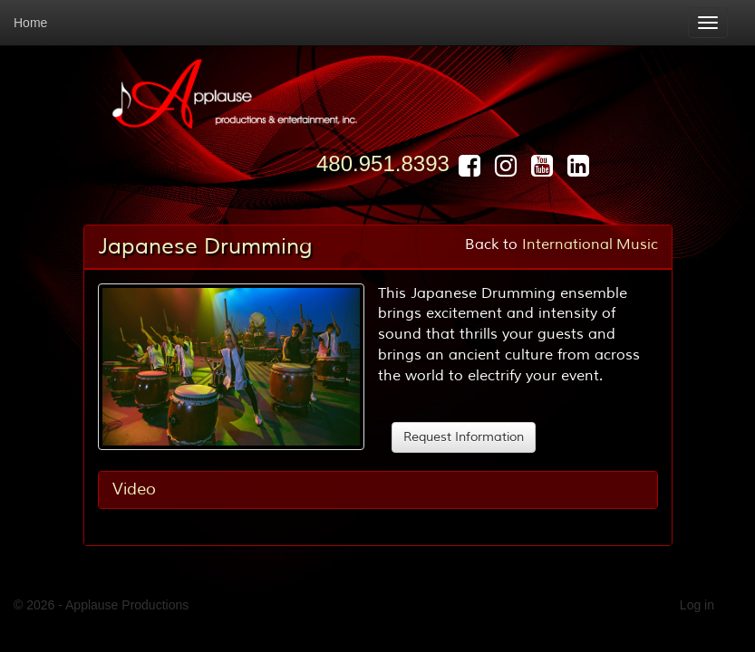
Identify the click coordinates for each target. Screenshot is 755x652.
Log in (697, 605)
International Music (590, 244)
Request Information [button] (463, 437)
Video (134, 489)
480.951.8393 (383, 163)
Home (30, 22)
